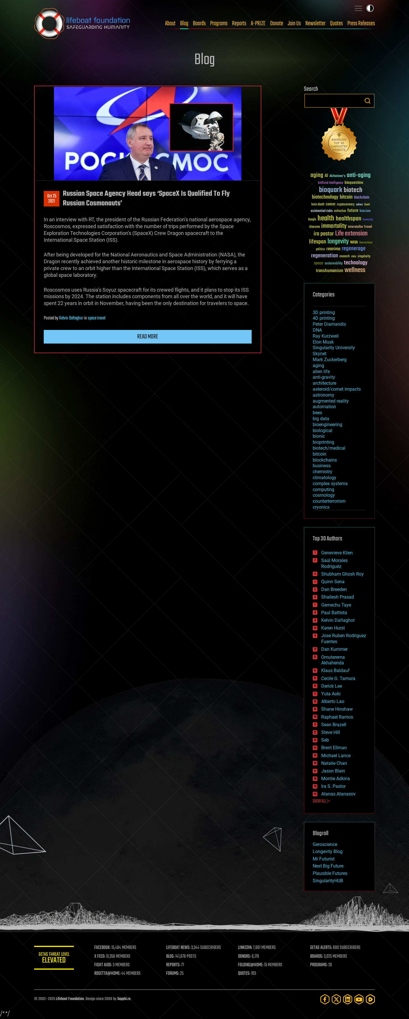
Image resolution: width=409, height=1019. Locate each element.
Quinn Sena (333, 581)
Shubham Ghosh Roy (342, 574)
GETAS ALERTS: (321, 947)
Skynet (319, 353)
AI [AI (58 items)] (326, 176)
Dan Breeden (334, 589)
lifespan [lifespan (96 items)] (317, 242)
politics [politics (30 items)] (320, 249)
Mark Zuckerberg (330, 359)
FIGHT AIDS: (103, 965)
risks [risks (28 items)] (353, 256)
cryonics (321, 507)
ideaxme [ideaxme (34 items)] (314, 227)
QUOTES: (244, 973)
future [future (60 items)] (352, 210)
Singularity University (334, 347)
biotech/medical (329, 448)
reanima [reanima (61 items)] (333, 249)
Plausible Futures (330, 873)
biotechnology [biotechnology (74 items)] (325, 197)
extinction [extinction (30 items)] (340, 211)
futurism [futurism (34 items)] (365, 211)
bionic (319, 436)
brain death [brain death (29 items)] (317, 205)
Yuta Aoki (331, 693)
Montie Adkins (335, 778)
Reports (239, 23)
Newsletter (315, 23)
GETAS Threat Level (54, 959)
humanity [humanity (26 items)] (368, 220)
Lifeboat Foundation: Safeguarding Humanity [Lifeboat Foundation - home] (82, 23)
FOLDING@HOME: (251, 965)
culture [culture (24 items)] (359, 204)
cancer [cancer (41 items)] (330, 204)
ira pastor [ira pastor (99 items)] (324, 234)
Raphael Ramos (337, 717)
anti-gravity (324, 377)
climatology (324, 477)
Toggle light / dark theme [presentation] (370, 8)
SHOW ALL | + (321, 801)
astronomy (323, 395)
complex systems (330, 483)
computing (323, 489)
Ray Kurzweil (326, 336)
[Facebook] (324, 999)
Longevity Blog (328, 851)
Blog (184, 23)
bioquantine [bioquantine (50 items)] (354, 182)
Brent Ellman (334, 747)
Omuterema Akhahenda (333, 660)
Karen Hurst (333, 628)
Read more (147, 337)
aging (318, 365)
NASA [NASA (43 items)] (354, 242)
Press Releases (361, 23)
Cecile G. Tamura (338, 678)
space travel (96, 318)
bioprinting (323, 442)
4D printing (324, 318)
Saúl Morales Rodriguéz (334, 563)
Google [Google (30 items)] (312, 220)
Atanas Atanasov (338, 794)
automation (324, 406)
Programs (219, 23)
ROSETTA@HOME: (107, 973)
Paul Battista (334, 612)
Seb (325, 740)
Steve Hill (330, 732)
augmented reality (331, 401)
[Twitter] (336, 999)
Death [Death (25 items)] (367, 204)
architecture (324, 383)
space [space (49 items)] (318, 263)
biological (322, 430)
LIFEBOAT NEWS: (178, 947)
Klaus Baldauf (335, 670)
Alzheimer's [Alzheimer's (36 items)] (337, 176)
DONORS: (244, 956)
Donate (276, 23)
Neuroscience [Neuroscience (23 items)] (365, 243)
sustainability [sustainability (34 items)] (334, 264)
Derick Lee (331, 686)
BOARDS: (316, 956)
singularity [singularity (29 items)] (364, 256)
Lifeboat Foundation (70, 999)
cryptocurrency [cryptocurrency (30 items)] (345, 205)
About (170, 23)
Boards (199, 23)
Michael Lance (335, 755)
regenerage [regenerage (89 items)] (354, 249)
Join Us (294, 23)
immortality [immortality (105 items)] (334, 226)
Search (367, 101)
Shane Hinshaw (337, 709)
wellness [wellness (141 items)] (355, 270)
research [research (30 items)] (344, 256)
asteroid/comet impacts (337, 389)
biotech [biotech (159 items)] (353, 190)
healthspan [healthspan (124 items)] (348, 218)
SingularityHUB (328, 880)
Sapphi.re (123, 999)
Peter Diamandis (329, 324)
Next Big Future (328, 866)
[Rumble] (370, 999)
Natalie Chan (334, 763)
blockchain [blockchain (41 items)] (361, 197)
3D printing (324, 312)
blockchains (325, 460)
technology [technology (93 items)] (356, 263)
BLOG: (170, 956)
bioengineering (327, 424)
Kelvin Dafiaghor (71, 318)
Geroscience (325, 844)
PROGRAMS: (318, 965)
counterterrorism (329, 501)
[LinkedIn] (347, 999)
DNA (317, 330)
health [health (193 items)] (326, 218)
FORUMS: (172, 973)
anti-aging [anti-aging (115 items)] (359, 175)
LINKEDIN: (245, 947)
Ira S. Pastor (333, 786)
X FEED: (99, 956)
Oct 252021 (51, 199)
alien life (321, 371)
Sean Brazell (333, 724)
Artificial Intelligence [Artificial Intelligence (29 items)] (330, 183)
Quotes (336, 23)
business (322, 465)
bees (317, 412)
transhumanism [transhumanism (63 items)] (329, 270)
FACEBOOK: (102, 947)
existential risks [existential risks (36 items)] (322, 211)
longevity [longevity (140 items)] (338, 241)
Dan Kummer (334, 649)
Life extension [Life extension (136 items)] (351, 233)
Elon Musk (323, 342)
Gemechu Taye (336, 605)
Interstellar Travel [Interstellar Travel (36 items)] (360, 227)
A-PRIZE (258, 23)
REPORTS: (173, 965)
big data (321, 418)
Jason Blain (333, 771)
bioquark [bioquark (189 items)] (330, 190)
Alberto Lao (332, 701)
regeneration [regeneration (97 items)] (324, 255)
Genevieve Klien (337, 552)
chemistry (322, 471)
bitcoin (319, 454)
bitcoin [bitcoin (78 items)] (346, 197)
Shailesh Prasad (337, 597)
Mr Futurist (324, 859)
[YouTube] (359, 999)
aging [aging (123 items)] (316, 175)
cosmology (324, 495)
